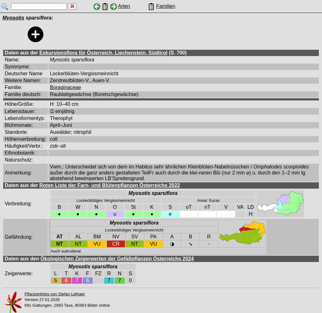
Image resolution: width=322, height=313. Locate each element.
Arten (124, 6)
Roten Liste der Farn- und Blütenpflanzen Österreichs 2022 (109, 185)
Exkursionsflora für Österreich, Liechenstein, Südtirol (103, 52)
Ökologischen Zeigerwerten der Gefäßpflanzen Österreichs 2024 (117, 258)
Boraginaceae (65, 87)
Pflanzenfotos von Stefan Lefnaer (55, 294)
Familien (165, 6)
